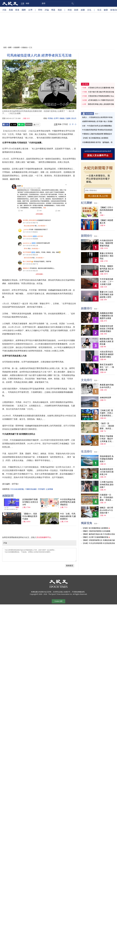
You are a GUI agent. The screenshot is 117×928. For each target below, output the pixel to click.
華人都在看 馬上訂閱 (98, 196)
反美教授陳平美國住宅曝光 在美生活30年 (30, 502)
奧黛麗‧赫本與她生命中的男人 (107, 386)
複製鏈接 (29, 124)
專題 (53, 9)
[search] (57, 3)
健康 (106, 9)
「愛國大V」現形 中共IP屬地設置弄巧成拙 (29, 516)
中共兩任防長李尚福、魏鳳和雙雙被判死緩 (106, 243)
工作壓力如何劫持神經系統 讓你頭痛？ (107, 484)
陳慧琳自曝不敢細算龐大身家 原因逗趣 (107, 341)
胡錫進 (62, 118)
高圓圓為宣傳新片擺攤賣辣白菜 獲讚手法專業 (106, 315)
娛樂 (83, 9)
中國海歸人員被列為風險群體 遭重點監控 (97, 134)
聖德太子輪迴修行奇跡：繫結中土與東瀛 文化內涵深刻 (107, 439)
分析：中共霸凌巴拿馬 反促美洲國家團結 (97, 126)
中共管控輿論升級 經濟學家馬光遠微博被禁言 (67, 502)
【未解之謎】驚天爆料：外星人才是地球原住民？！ (106, 413)
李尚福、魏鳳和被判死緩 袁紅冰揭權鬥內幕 (107, 268)
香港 (17, 9)
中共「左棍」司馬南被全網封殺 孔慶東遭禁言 (68, 516)
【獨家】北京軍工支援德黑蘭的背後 (95, 537)
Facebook (5, 124)
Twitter (13, 124)
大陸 (4, 9)
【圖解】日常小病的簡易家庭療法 (106, 210)
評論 (47, 9)
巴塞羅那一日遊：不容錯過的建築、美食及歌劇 (106, 497)
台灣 (30, 9)
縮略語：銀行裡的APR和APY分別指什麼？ (106, 510)
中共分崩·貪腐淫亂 (17, 489)
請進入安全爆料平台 (98, 155)
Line (21, 124)
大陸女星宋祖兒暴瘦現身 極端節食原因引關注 (107, 354)
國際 (24, 9)
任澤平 (56, 118)
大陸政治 (24, 47)
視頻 (60, 9)
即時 (40, 9)
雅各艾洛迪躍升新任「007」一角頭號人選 (107, 367)
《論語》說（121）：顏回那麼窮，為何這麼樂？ (107, 426)
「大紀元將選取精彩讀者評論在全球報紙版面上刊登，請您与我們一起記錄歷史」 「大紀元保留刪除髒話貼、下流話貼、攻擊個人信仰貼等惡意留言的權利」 (39, 554)
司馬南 (50, 118)
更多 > (97, 114)
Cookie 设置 (58, 601)
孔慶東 (68, 118)
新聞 (9, 47)
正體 (22, 3)
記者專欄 (49, 489)
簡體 (27, 3)
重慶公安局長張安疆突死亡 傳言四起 (107, 256)
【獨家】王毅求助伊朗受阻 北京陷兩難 (96, 531)
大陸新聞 (16, 47)
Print (36, 124)
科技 (70, 9)
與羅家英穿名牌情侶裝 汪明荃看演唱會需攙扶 (107, 328)
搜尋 (72, 3)
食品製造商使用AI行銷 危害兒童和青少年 (107, 471)
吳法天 (73, 118)
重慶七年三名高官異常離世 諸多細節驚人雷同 (107, 294)
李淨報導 (41, 489)
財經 (76, 9)
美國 (11, 9)
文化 (89, 9)
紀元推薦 (89, 113)
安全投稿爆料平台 (43, 537)
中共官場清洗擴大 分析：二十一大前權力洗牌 (107, 281)
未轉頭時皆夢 (105, 398)
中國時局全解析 (31, 489)
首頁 (5, 47)
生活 (99, 9)
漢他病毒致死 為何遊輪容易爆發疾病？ (107, 459)
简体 (60, 124)
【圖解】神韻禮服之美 (106, 221)
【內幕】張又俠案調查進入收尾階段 (95, 138)
